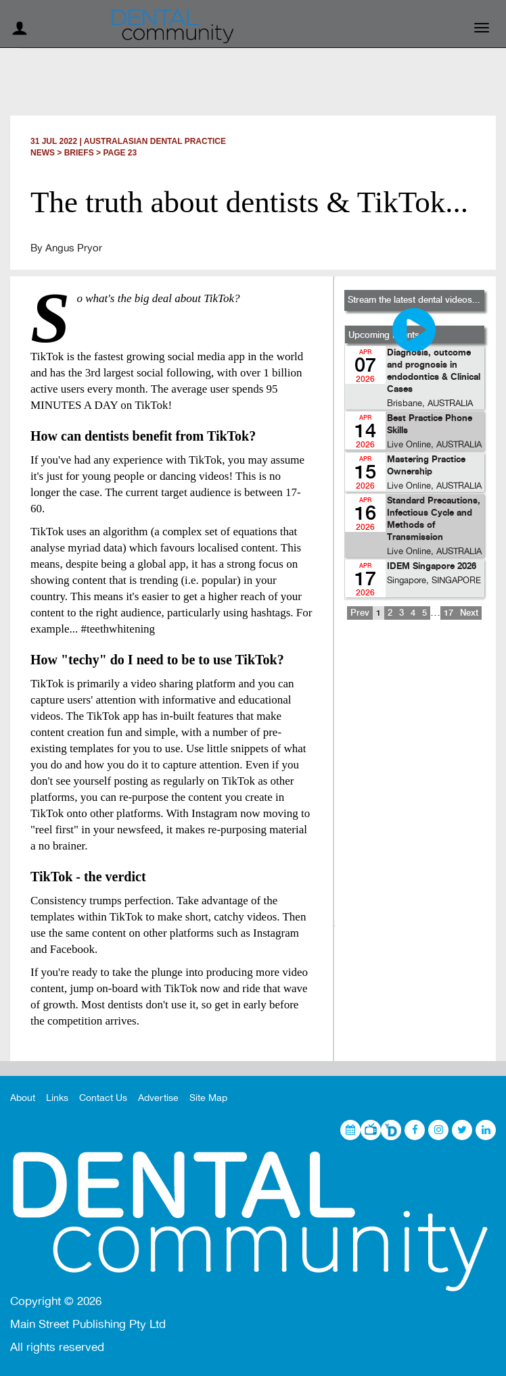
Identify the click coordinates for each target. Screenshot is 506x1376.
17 (448, 613)
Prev (359, 613)
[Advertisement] (414, 782)
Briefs (79, 152)
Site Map (208, 1098)
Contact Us (103, 1098)
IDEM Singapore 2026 (431, 566)
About (22, 1098)
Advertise (158, 1098)
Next (469, 613)
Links (57, 1098)
